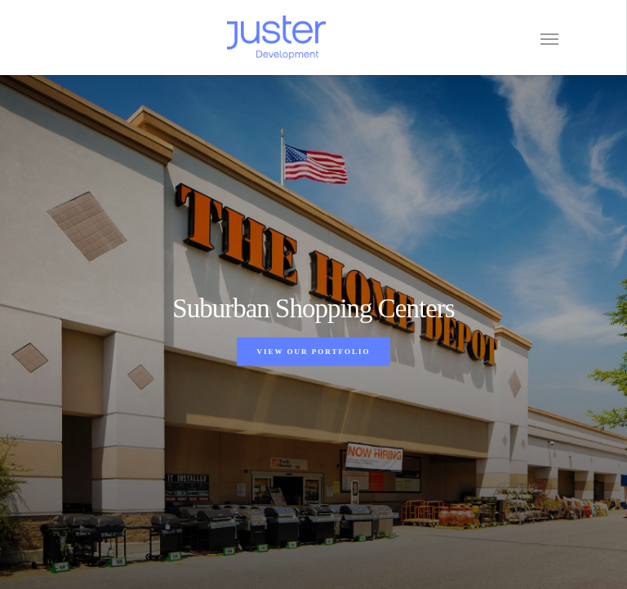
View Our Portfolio (313, 351)
